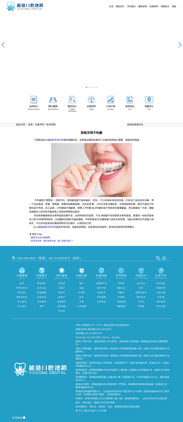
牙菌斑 (141, 306)
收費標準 (154, 6)
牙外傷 (161, 297)
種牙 (22, 283)
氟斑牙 (61, 297)
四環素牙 (61, 302)
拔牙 (81, 297)
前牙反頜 (41, 288)
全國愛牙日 (101, 283)
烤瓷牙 (61, 292)
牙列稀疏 (41, 302)
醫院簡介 (120, 6)
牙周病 (121, 297)
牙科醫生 (131, 6)
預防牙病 (101, 288)
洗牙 (141, 288)
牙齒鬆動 (121, 302)
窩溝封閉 (161, 288)
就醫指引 (165, 6)
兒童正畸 (161, 292)
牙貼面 (61, 311)
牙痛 (81, 302)
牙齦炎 (121, 292)
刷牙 (115, 219)
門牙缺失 (22, 292)
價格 (174, 6)
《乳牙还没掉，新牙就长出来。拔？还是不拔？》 (51, 241)
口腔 (40, 211)
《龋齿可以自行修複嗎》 (40, 237)
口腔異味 (101, 302)
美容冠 (61, 283)
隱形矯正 (41, 283)
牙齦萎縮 (121, 306)
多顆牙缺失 (22, 297)
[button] (86, 87)
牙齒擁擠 (41, 292)
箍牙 (42, 306)
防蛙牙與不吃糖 (58, 140)
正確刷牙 (101, 292)
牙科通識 (101, 297)
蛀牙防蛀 (51, 124)
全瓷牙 (61, 288)
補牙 (81, 283)
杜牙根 (81, 292)
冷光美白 (141, 283)
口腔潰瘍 (81, 306)
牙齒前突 (41, 297)
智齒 (81, 288)
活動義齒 (61, 306)
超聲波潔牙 (141, 292)
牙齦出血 (121, 288)
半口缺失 (22, 302)
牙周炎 (121, 283)
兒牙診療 (161, 306)
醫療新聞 (142, 6)
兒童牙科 (39, 124)
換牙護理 (161, 302)
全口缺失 (22, 306)
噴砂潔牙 (141, 297)
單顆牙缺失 (22, 288)
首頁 (111, 6)
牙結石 (141, 302)
